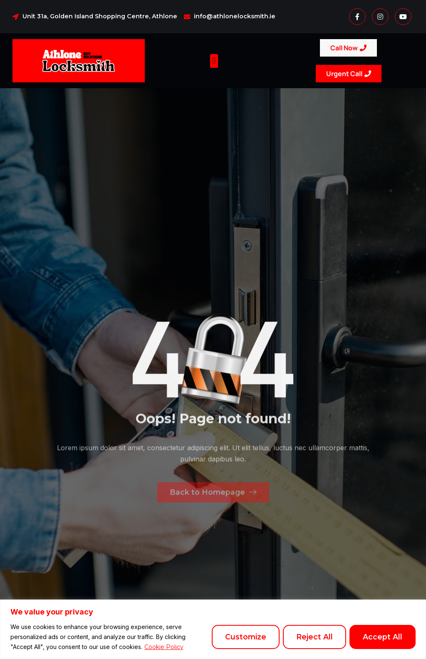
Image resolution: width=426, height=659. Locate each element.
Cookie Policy (163, 647)
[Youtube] (403, 16)
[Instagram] (380, 16)
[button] (214, 61)
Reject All (314, 636)
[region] (213, 629)
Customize (245, 636)
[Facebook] (357, 16)
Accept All (382, 636)
